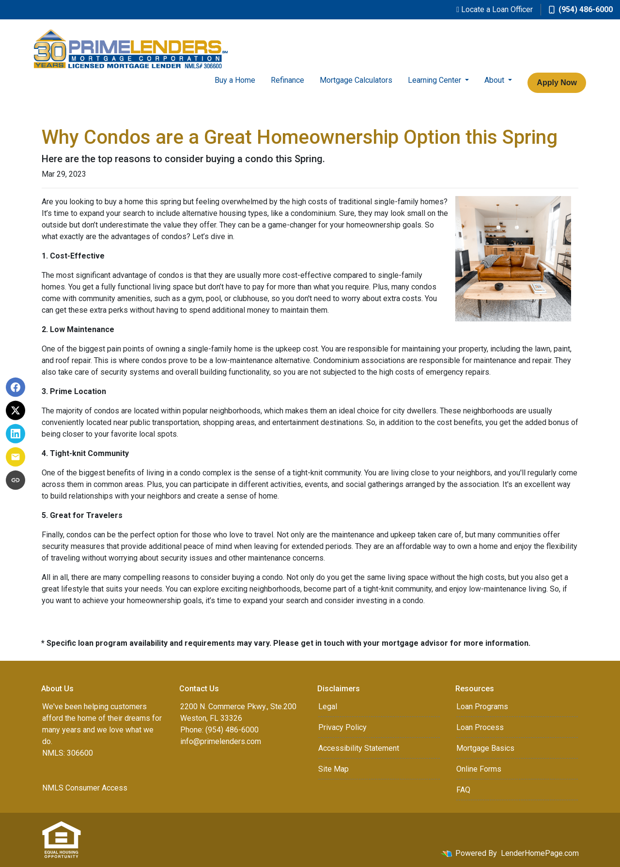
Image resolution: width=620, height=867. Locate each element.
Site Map (333, 769)
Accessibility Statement (358, 748)
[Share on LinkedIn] (15, 433)
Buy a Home (235, 80)
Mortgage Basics (485, 748)
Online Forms (478, 769)
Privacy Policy (342, 727)
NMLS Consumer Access (84, 787)
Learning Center (435, 80)
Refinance (287, 80)
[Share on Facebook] (15, 387)
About (495, 80)
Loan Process (480, 727)
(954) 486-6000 (581, 9)
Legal (327, 706)
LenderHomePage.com (540, 853)
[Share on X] (15, 410)
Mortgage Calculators (356, 80)
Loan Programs (482, 706)
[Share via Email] (15, 457)
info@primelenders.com (220, 741)
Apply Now (557, 82)
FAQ (463, 789)
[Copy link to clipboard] (15, 480)
